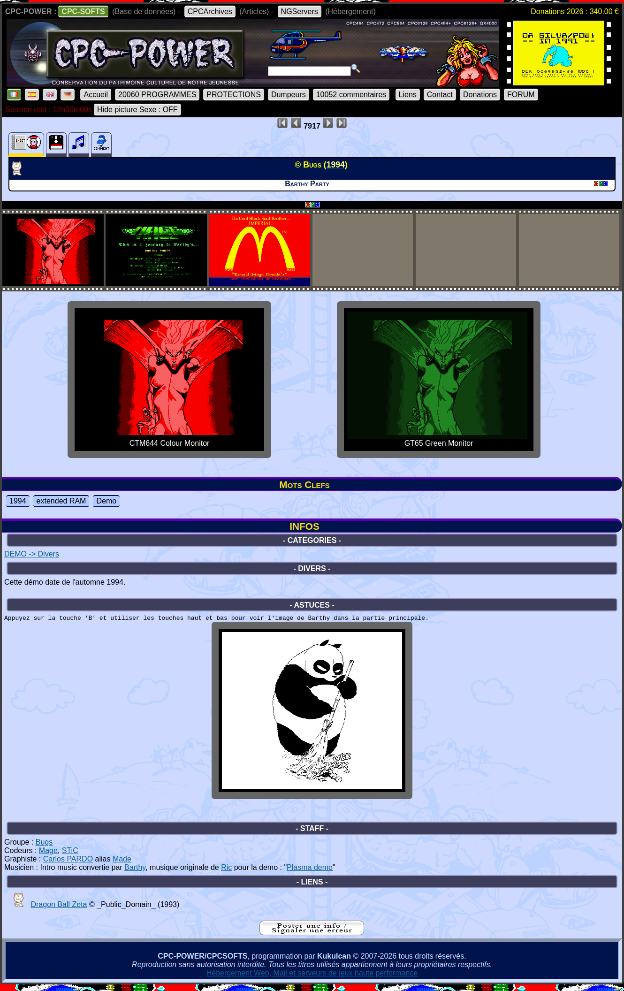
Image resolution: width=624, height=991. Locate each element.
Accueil (96, 95)
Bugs (44, 846)
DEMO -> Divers (31, 554)
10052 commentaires (351, 95)
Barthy (134, 872)
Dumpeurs (288, 95)
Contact (440, 95)
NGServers (299, 11)
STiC (70, 855)
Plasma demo (310, 872)
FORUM (521, 95)
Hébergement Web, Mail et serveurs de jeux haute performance (312, 977)
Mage (48, 855)
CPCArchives (210, 11)
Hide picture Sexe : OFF (137, 110)
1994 (17, 501)
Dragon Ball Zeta (58, 909)
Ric (226, 872)
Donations (480, 95)
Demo (106, 501)
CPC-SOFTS (83, 11)
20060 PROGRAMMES (157, 95)
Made (122, 863)
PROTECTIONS (233, 95)
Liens (408, 95)
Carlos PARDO (68, 863)
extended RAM (61, 501)
